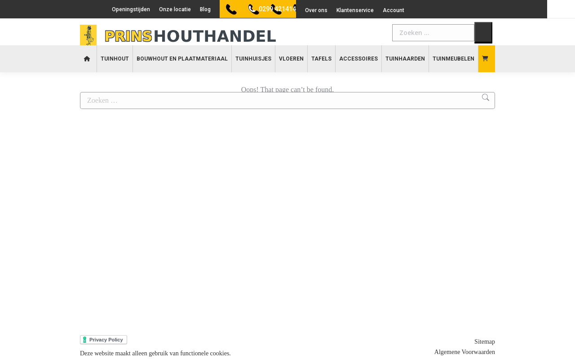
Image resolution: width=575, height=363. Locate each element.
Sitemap (484, 341)
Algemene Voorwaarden (464, 352)
